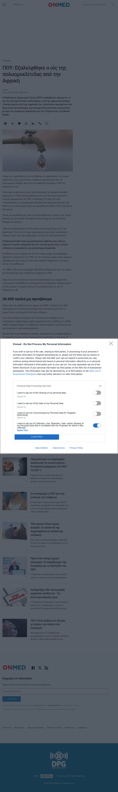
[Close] (112, 344)
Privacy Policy (76, 448)
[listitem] (59, 386)
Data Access (59, 448)
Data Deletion (41, 448)
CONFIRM (37, 437)
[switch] (97, 393)
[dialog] (59, 396)
